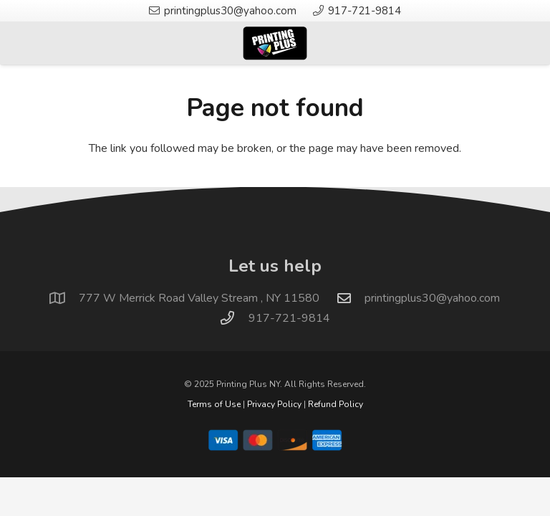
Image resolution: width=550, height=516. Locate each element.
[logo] (274, 43)
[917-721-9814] (234, 318)
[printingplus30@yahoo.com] (351, 298)
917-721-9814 (289, 318)
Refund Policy (335, 404)
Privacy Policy (274, 404)
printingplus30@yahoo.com (432, 298)
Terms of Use (214, 404)
